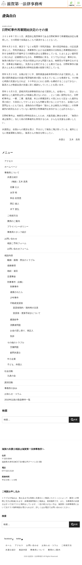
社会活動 (8, 371)
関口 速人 (14, 203)
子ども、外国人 (14, 364)
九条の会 (11, 376)
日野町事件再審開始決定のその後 (25, 30)
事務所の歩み (10, 388)
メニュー (78, 4)
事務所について (11, 172)
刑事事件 (14, 286)
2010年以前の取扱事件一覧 (17, 400)
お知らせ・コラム (12, 394)
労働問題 (14, 347)
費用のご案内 (13, 221)
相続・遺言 (12, 271)
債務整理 (11, 265)
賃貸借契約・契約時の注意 (25, 308)
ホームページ (10, 167)
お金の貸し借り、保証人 (21, 330)
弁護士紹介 (12, 177)
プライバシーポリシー (17, 226)
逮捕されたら (16, 292)
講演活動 (8, 382)
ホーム (9, 545)
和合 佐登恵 (15, 198)
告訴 (12, 336)
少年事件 (14, 297)
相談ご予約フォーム (16, 243)
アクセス (8, 161)
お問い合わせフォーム (17, 249)
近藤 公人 (14, 187)
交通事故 (11, 276)
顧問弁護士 (15, 352)
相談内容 (8, 255)
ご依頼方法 (12, 215)
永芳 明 (13, 192)
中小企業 (11, 359)
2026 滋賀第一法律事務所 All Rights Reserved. (41, 556)
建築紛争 (14, 319)
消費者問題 (15, 325)
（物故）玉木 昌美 (19, 181)
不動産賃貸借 (16, 303)
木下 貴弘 (14, 209)
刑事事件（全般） (15, 282)
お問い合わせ (10, 239)
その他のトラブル (15, 342)
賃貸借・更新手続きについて (26, 313)
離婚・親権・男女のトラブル (21, 260)
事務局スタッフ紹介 (16, 232)
